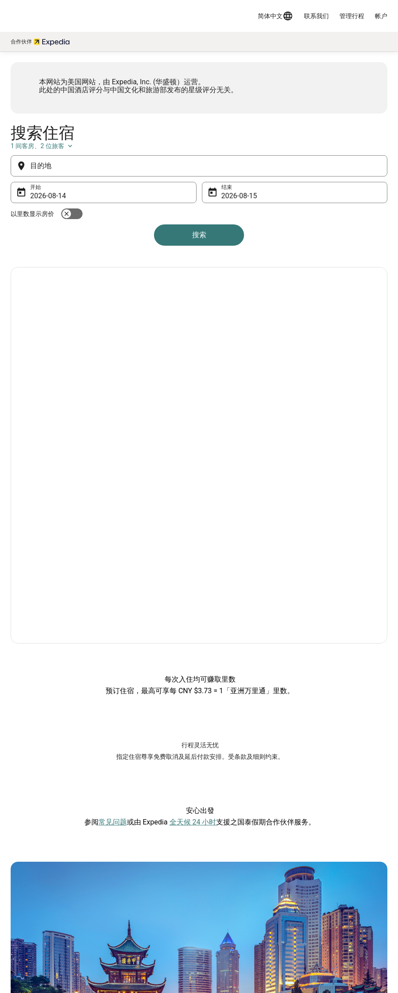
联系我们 (316, 16)
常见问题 (113, 665)
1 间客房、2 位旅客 (345, 185)
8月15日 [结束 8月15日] (234, 235)
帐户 (381, 16)
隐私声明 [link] (218, 888)
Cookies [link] (216, 916)
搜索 (199, 274)
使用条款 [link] (218, 902)
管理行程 (351, 16)
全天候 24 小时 (193, 665)
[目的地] (199, 205)
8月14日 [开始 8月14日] (54, 235)
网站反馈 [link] (24, 888)
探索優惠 (43, 428)
